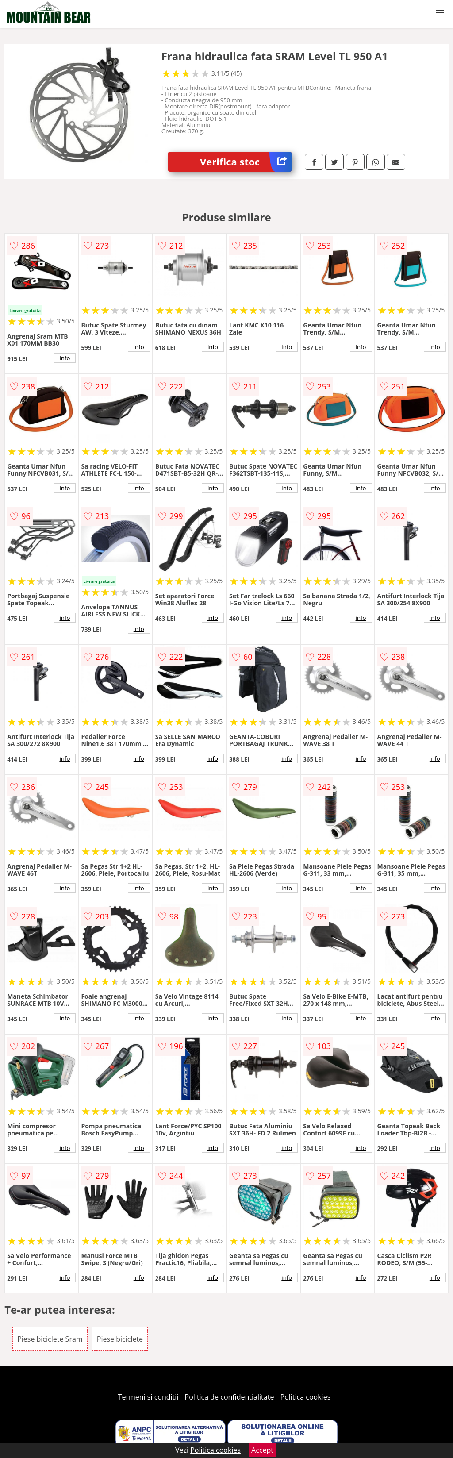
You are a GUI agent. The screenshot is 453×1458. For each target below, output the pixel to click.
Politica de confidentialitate (229, 1397)
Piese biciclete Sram (50, 1339)
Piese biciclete (120, 1339)
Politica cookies (305, 1397)
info (64, 358)
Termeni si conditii (148, 1397)
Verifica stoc (246, 162)
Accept (262, 1450)
